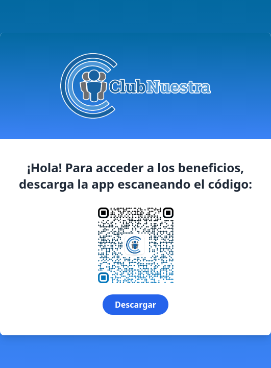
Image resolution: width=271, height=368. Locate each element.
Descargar (135, 304)
